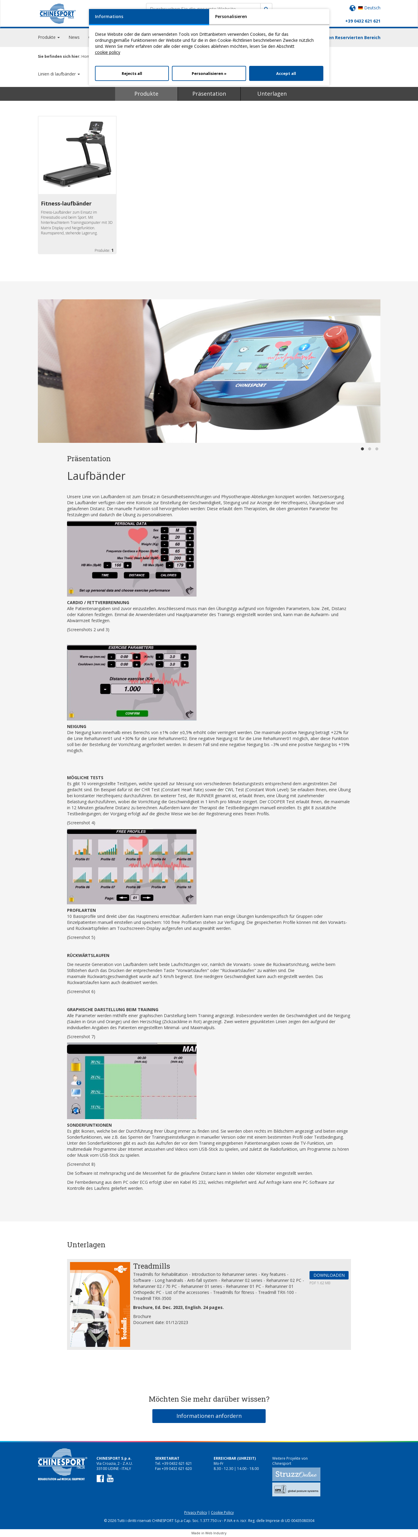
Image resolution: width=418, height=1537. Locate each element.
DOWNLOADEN (329, 1275)
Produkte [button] (49, 39)
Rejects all (132, 73)
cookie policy (107, 52)
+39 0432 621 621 (362, 21)
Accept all (286, 73)
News (74, 39)
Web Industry (216, 1533)
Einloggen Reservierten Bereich (346, 39)
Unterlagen (272, 93)
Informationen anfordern (209, 1415)
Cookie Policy (222, 1512)
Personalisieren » (209, 73)
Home (86, 56)
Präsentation (209, 93)
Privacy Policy (195, 1512)
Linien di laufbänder (59, 74)
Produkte (146, 93)
